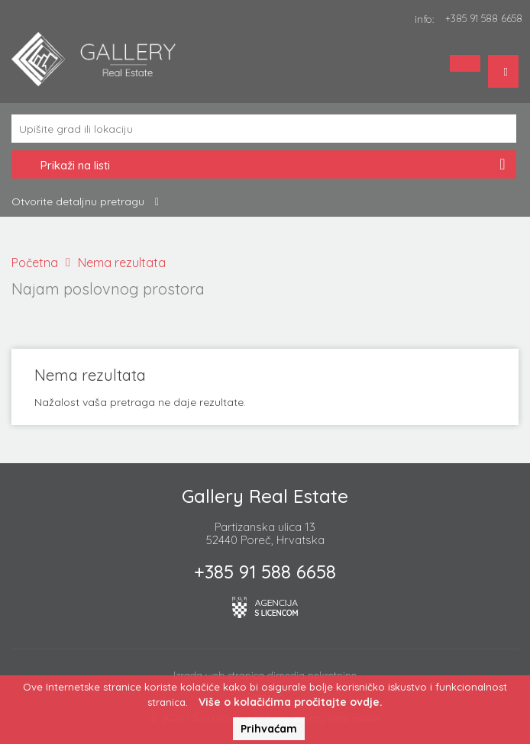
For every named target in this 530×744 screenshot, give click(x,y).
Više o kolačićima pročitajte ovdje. (291, 702)
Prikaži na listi (264, 166)
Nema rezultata (122, 262)
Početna (34, 262)
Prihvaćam (269, 729)
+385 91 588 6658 (483, 18)
